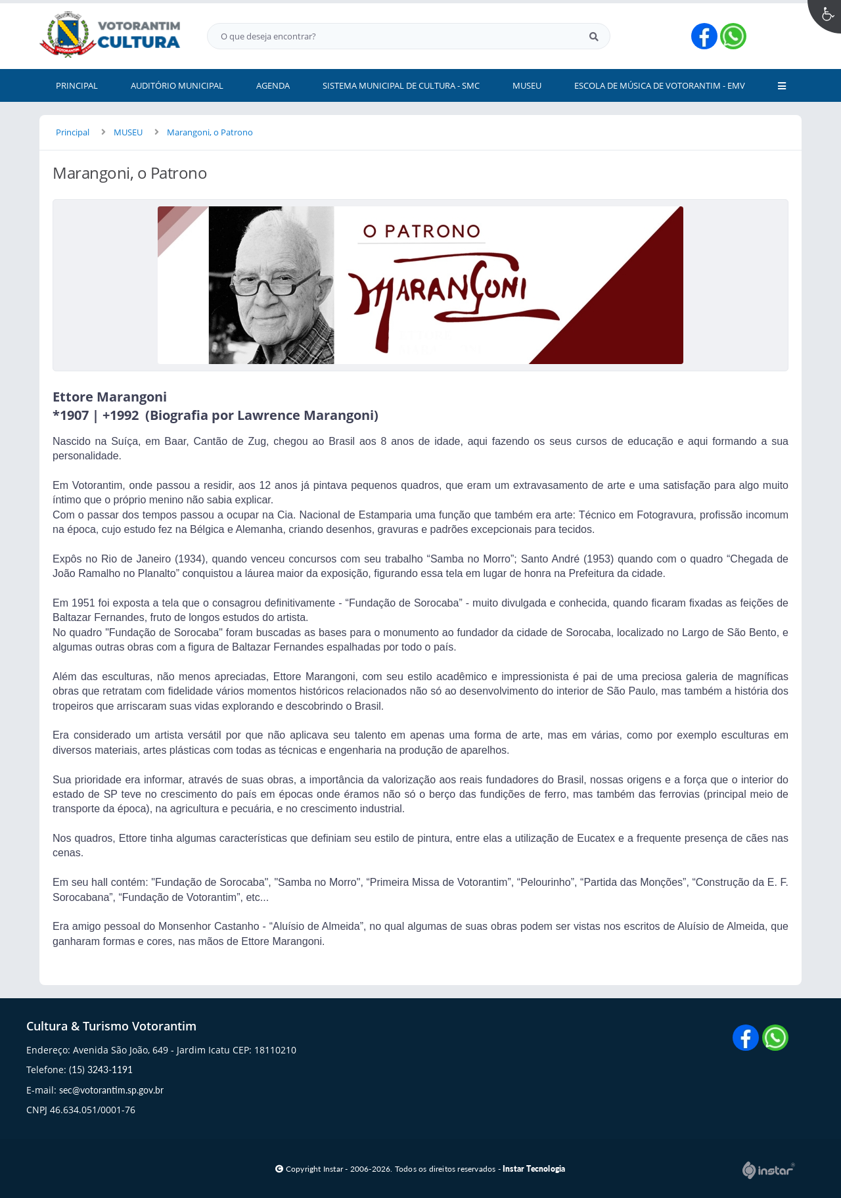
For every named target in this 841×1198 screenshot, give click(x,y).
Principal (72, 132)
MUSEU (128, 132)
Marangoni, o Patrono (210, 132)
